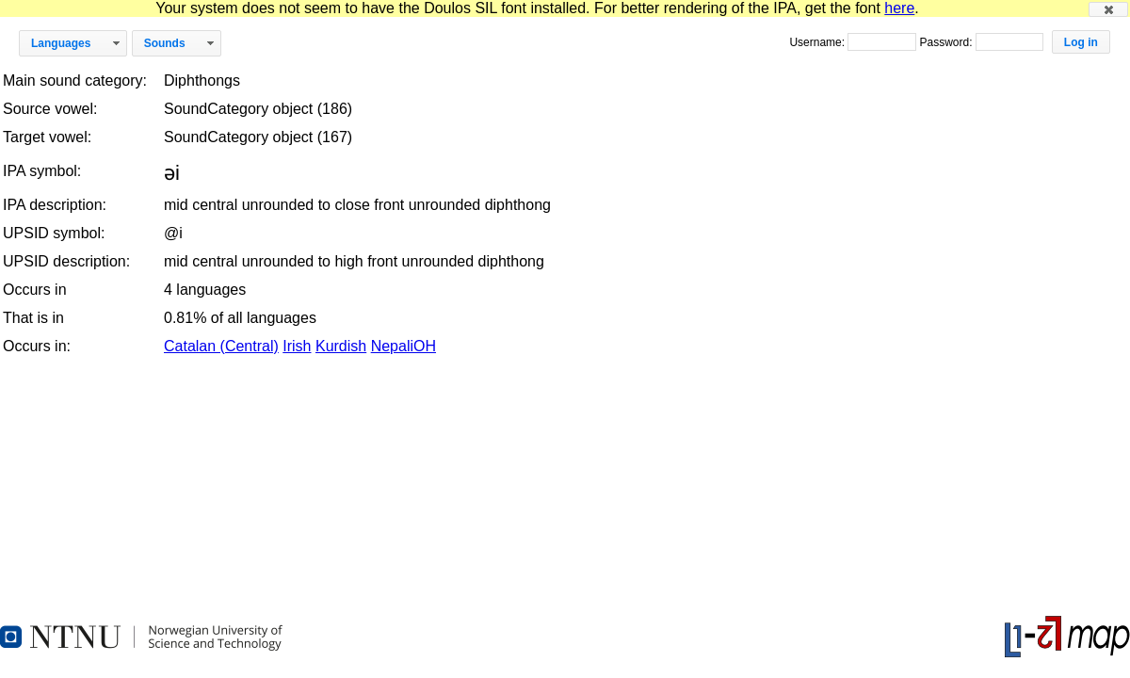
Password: (947, 42)
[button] (1108, 9)
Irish (296, 346)
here (899, 8)
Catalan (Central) (221, 346)
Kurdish (340, 346)
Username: (818, 42)
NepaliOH (403, 346)
